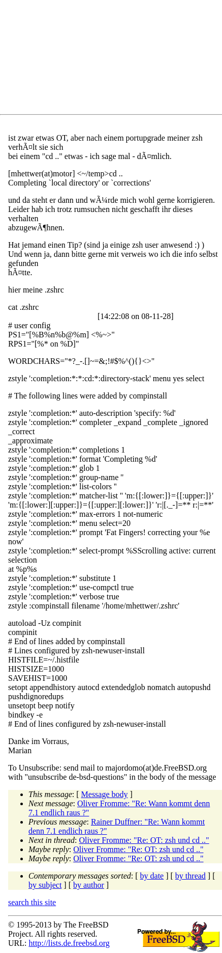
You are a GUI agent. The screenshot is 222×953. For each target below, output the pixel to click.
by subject (44, 885)
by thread (190, 875)
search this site (32, 902)
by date (152, 875)
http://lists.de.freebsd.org (68, 943)
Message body (104, 794)
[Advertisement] (115, 59)
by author (88, 885)
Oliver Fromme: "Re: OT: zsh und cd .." (144, 840)
